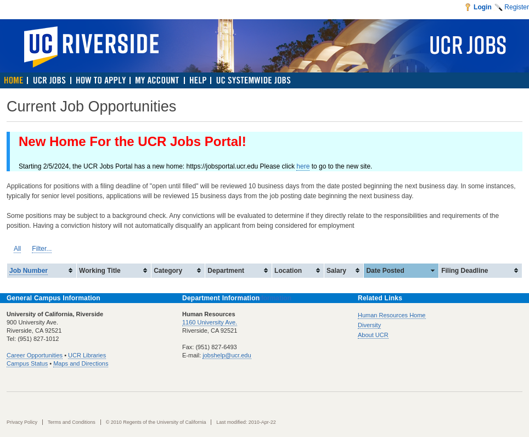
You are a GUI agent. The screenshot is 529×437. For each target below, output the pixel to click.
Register (516, 7)
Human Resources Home (392, 315)
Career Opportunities (35, 355)
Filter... (42, 249)
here (302, 166)
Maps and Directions (80, 363)
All (17, 249)
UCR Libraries (87, 355)
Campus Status (27, 363)
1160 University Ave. (209, 322)
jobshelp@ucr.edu (226, 355)
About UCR (373, 335)
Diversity (369, 325)
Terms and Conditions (71, 422)
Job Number (28, 270)
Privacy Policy (22, 422)
